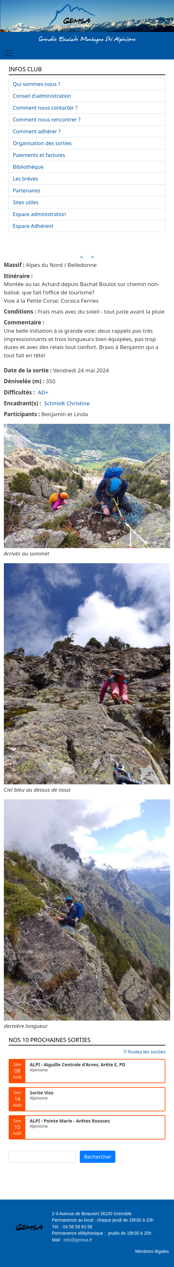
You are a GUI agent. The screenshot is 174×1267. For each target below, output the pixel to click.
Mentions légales (152, 1251)
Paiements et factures (39, 155)
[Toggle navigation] (9, 53)
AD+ (43, 392)
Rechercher (97, 1156)
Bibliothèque (28, 166)
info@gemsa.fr (78, 1240)
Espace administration (39, 214)
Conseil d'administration (42, 95)
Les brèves (25, 178)
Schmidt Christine (67, 403)
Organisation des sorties (42, 143)
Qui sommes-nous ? (36, 84)
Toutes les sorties (146, 1051)
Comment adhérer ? (37, 131)
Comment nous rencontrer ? (46, 119)
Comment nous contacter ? (45, 107)
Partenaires (26, 190)
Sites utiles (25, 202)
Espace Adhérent (33, 225)
